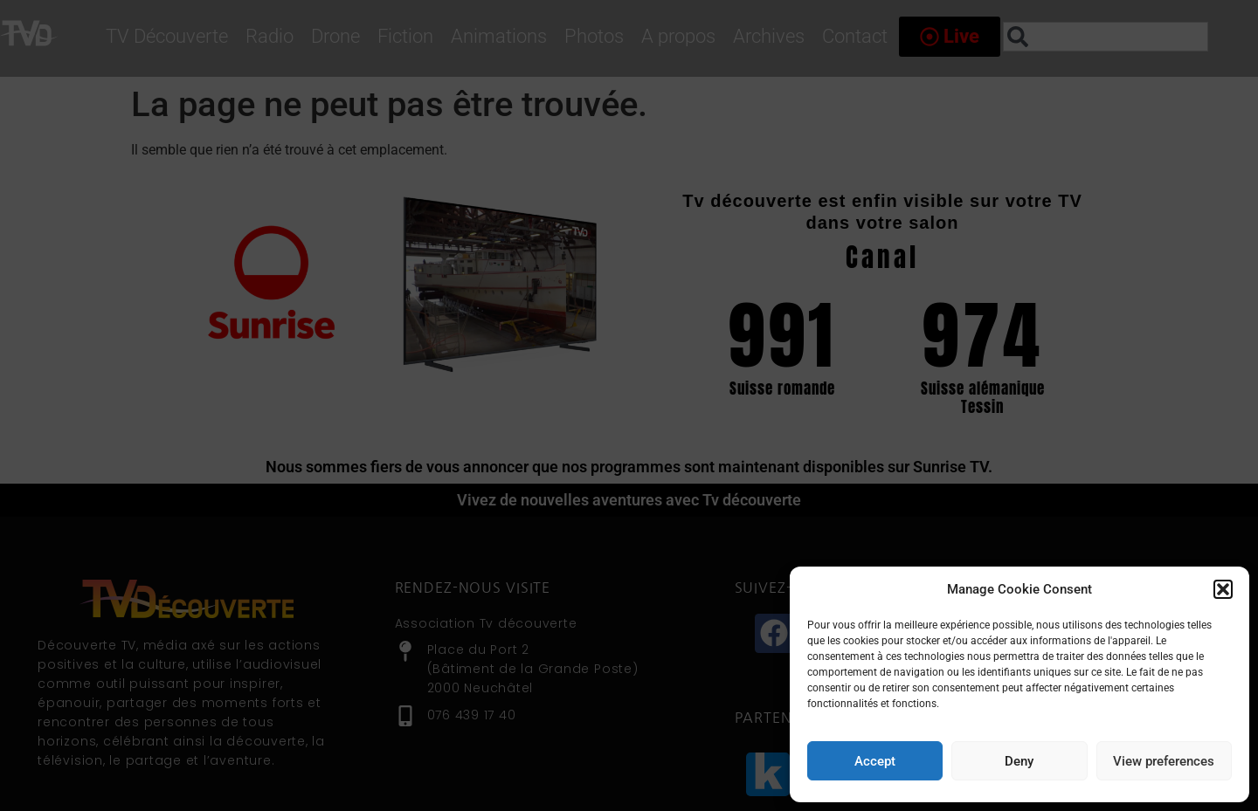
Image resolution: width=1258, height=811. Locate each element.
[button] (1223, 589)
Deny (1019, 761)
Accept (874, 761)
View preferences (1163, 761)
